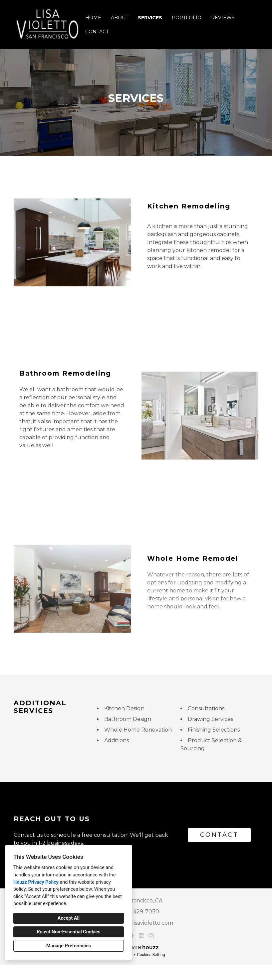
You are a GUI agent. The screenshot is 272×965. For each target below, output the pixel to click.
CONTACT (219, 834)
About (119, 18)
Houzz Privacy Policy (36, 882)
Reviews (223, 18)
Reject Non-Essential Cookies (68, 932)
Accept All (69, 918)
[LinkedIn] (141, 935)
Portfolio (186, 18)
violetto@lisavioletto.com (139, 923)
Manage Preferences (68, 946)
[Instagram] (151, 935)
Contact (97, 32)
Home (93, 18)
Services (150, 18)
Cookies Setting (151, 954)
